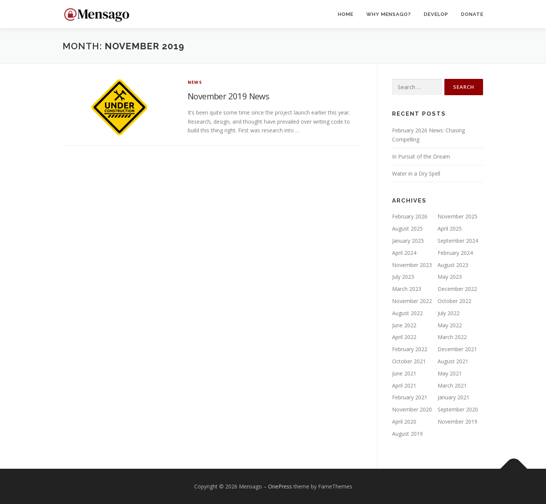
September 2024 (458, 240)
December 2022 (457, 288)
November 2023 (412, 264)
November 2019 (457, 421)
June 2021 (404, 373)
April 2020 (404, 421)
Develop (436, 14)
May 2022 (450, 325)
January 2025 (408, 240)
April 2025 (450, 228)
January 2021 (453, 397)
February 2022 (409, 349)
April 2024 (404, 252)
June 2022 (404, 325)
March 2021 (452, 385)
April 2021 (404, 385)
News (195, 82)
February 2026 (409, 216)
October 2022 (454, 301)
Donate (472, 14)
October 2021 (409, 361)
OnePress (280, 486)
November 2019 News (228, 96)
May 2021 (450, 373)
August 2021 (453, 361)
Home (345, 14)
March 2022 (452, 337)
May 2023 (450, 276)
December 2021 (457, 349)
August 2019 (407, 433)
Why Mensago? (388, 14)
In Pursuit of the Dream (421, 156)
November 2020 (412, 409)
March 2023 (406, 288)
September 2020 (458, 409)
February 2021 (409, 397)
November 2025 (457, 216)
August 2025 (407, 228)
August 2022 (407, 313)
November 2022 (412, 301)
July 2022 (449, 313)
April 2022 (404, 337)
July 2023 (403, 276)
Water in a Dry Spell (416, 173)
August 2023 (453, 264)
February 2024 (455, 252)
